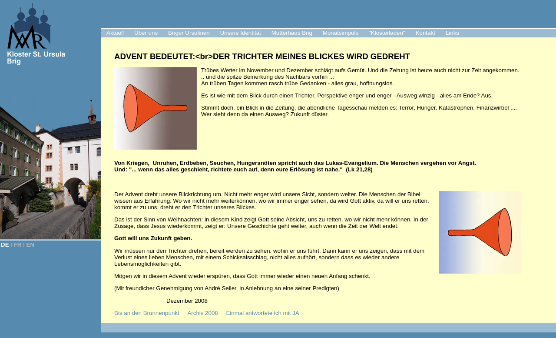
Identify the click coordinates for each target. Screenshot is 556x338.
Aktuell (115, 33)
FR (18, 244)
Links (452, 33)
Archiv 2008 (202, 313)
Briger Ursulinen (189, 33)
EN (30, 244)
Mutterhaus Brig (291, 33)
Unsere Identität (240, 33)
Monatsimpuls (340, 33)
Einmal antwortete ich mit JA (262, 313)
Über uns (146, 33)
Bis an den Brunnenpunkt (146, 313)
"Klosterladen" (387, 33)
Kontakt (425, 33)
